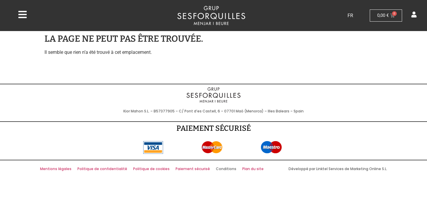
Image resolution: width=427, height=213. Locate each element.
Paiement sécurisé (193, 168)
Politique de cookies (151, 168)
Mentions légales (55, 168)
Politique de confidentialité (102, 168)
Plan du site (253, 168)
